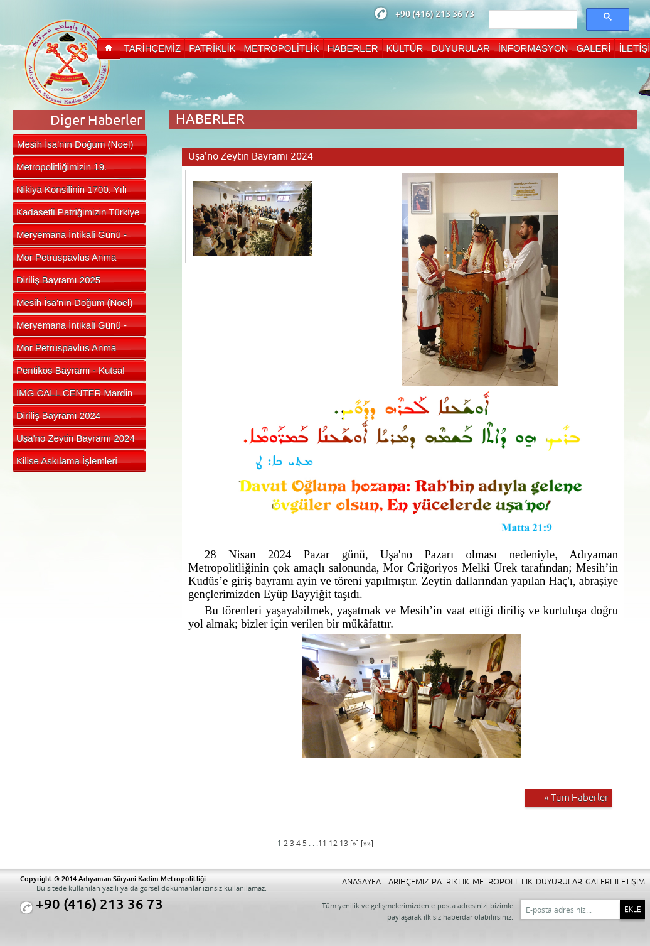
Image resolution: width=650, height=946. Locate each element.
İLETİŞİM (630, 881)
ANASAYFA (361, 881)
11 (323, 843)
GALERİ (598, 881)
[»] (354, 843)
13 (344, 843)
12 (334, 843)
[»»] (367, 843)
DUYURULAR (559, 881)
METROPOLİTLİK (502, 881)
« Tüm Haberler (577, 797)
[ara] (531, 20)
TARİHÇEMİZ (406, 881)
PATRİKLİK (450, 881)
